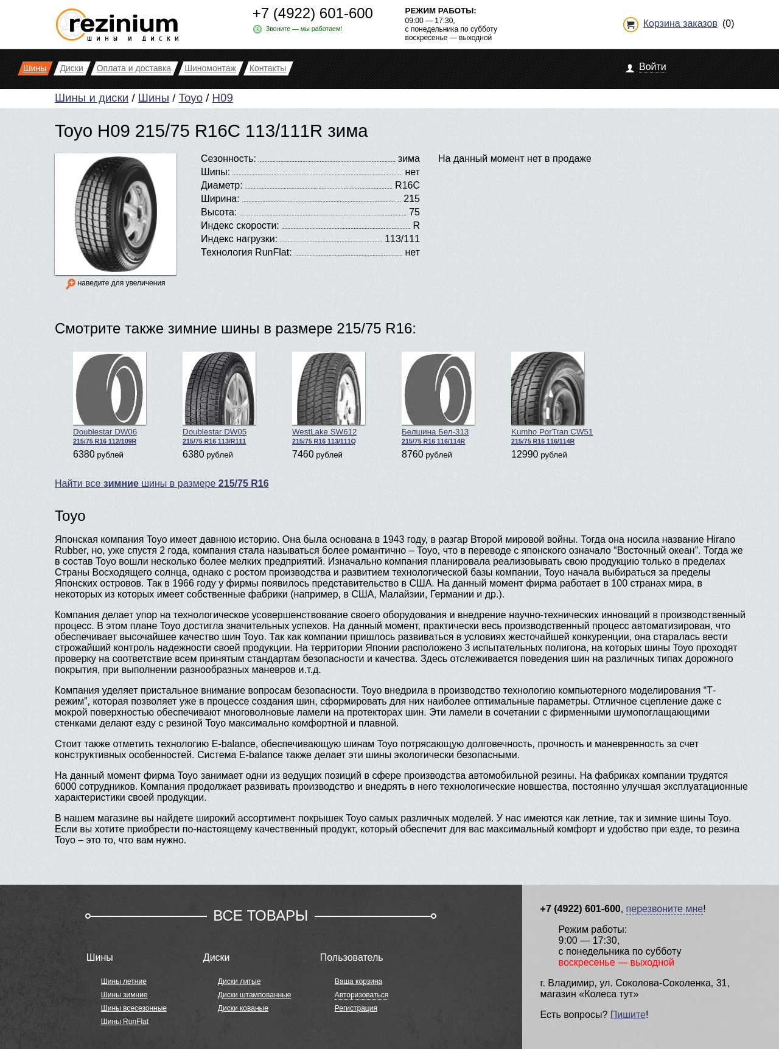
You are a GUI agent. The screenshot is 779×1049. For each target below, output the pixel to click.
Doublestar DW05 (219, 398)
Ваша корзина (358, 981)
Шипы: (215, 172)
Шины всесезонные (134, 1008)
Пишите (628, 1014)
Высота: (219, 212)
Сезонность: (228, 158)
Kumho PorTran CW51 (552, 398)
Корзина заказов (680, 23)
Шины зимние (124, 995)
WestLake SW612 (328, 398)
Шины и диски (91, 97)
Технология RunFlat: (246, 252)
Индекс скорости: (240, 225)
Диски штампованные (255, 995)
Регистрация (356, 1008)
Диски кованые (243, 1008)
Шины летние (124, 981)
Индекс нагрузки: (239, 239)
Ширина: (220, 198)
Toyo (191, 97)
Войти (652, 66)
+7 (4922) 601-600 (313, 13)
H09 (222, 97)
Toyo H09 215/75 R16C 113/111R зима (211, 130)
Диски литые (239, 981)
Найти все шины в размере (162, 483)
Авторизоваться (361, 995)
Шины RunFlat (124, 1021)
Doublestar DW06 (109, 398)
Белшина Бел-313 (438, 398)
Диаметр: (222, 185)
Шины (153, 97)
